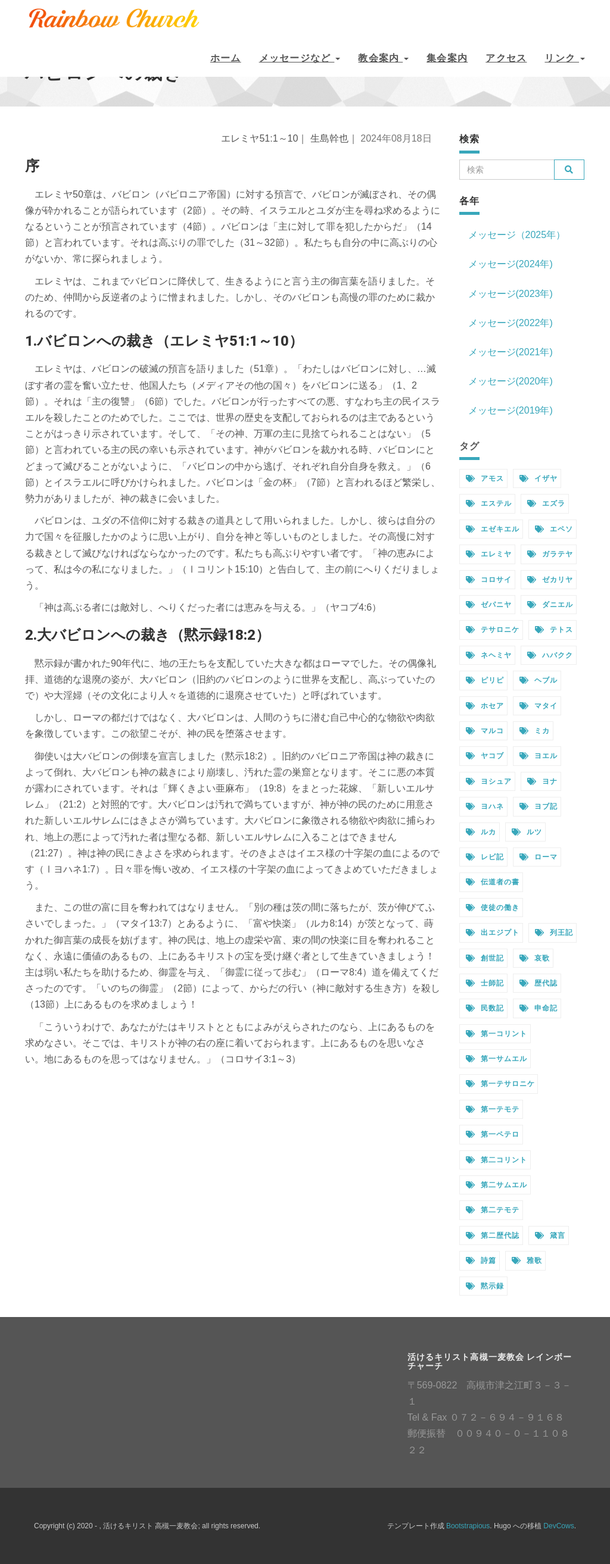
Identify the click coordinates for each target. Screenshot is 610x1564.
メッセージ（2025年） (517, 235)
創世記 (485, 958)
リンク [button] (564, 58)
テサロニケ (492, 629)
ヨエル (538, 756)
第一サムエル (496, 1059)
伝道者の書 (492, 882)
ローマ (538, 857)
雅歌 (527, 1260)
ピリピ (485, 680)
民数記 (485, 1008)
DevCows (558, 1526)
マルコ (485, 731)
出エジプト (492, 932)
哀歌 (534, 958)
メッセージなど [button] (300, 58)
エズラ (546, 503)
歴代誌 (538, 983)
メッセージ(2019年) (510, 410)
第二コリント (496, 1160)
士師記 (485, 983)
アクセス (506, 58)
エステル (489, 503)
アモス (485, 478)
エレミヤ (489, 554)
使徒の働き (492, 907)
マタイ (538, 706)
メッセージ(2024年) (510, 264)
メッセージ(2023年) (510, 294)
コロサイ (489, 579)
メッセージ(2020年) (510, 381)
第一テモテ (492, 1109)
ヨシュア (489, 781)
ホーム (225, 58)
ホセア (485, 706)
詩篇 (481, 1260)
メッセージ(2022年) (510, 323)
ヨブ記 (538, 806)
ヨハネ (485, 806)
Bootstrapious (468, 1526)
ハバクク (550, 655)
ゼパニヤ (489, 604)
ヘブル (538, 680)
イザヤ (538, 478)
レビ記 (485, 857)
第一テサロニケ (500, 1084)
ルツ (527, 832)
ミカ (534, 731)
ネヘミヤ (489, 655)
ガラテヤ (550, 554)
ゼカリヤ (550, 579)
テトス (554, 629)
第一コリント (496, 1034)
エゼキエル (492, 529)
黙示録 (485, 1286)
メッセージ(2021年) (510, 352)
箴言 (550, 1235)
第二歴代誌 (492, 1235)
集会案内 (447, 58)
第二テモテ (492, 1210)
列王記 (554, 932)
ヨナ (542, 781)
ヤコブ (485, 756)
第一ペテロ (492, 1134)
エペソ (554, 529)
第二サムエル (496, 1185)
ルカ (481, 832)
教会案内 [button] (383, 58)
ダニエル (550, 604)
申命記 (538, 1008)
